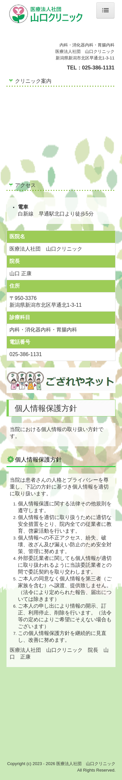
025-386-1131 (98, 67)
